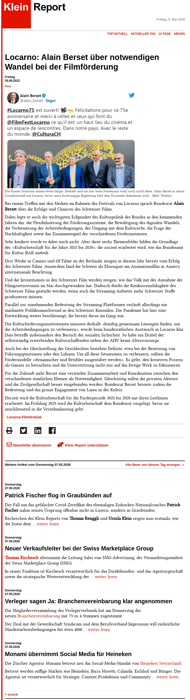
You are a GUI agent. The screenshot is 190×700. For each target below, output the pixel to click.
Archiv (179, 34)
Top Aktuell (117, 34)
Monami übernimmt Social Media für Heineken (68, 654)
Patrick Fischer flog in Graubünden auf (58, 495)
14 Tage (165, 34)
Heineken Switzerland (160, 663)
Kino (8, 86)
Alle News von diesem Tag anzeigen (155, 465)
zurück (11, 694)
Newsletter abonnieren (29, 445)
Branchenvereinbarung (39, 615)
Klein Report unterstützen (82, 445)
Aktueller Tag (143, 34)
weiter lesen (48, 523)
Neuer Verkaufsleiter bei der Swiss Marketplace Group (79, 548)
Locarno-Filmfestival (24, 417)
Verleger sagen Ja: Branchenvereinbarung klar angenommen (88, 601)
